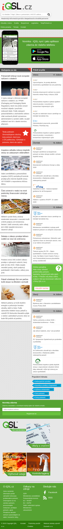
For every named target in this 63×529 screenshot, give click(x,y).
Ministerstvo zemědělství (31, 496)
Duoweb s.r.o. (48, 526)
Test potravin (41, 393)
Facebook (52, 492)
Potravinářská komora (30, 498)
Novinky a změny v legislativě (47, 385)
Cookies (30, 526)
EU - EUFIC (27, 503)
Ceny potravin (42, 397)
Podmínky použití (34, 523)
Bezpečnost (25, 23)
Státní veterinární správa (31, 505)
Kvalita (16, 23)
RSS (50, 498)
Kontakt (23, 27)
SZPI (25, 493)
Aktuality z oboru (6, 23)
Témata (15, 27)
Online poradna (6, 27)
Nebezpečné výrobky (44, 381)
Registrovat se (31, 414)
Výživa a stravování (44, 389)
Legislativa (34, 23)
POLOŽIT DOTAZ (41, 288)
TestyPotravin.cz (46, 23)
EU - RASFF (27, 501)
